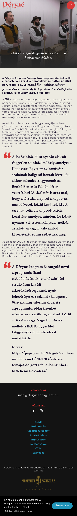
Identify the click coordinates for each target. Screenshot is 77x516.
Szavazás (38, 452)
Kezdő (38, 422)
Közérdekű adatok (38, 430)
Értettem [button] (62, 505)
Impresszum (38, 439)
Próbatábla (38, 426)
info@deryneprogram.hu (38, 395)
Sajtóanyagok (38, 444)
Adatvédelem (38, 435)
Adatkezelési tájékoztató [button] (18, 511)
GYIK (38, 448)
